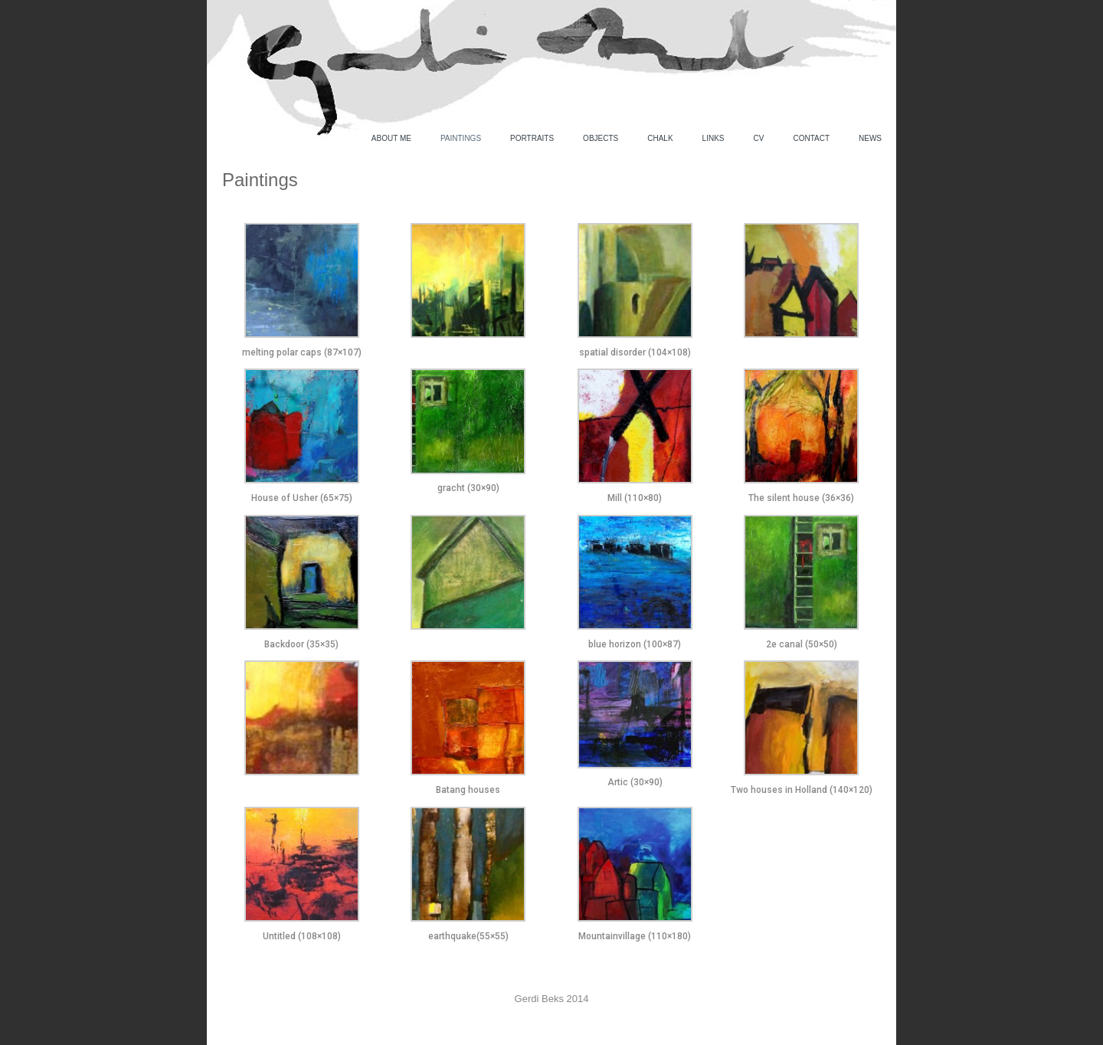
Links (713, 138)
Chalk (660, 138)
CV (759, 138)
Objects (600, 138)
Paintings (460, 138)
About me (391, 138)
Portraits (532, 138)
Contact (811, 138)
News (870, 138)
